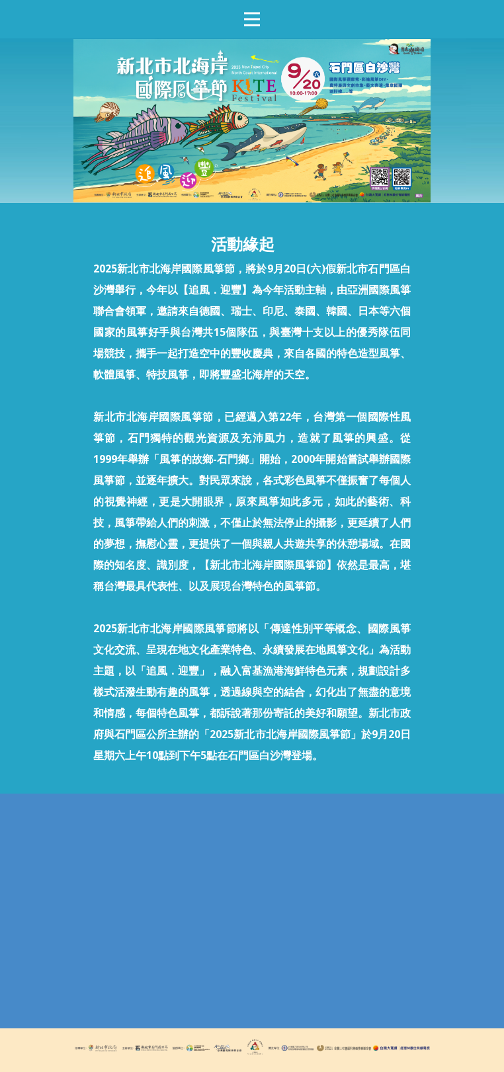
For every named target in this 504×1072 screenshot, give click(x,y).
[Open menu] (252, 19)
